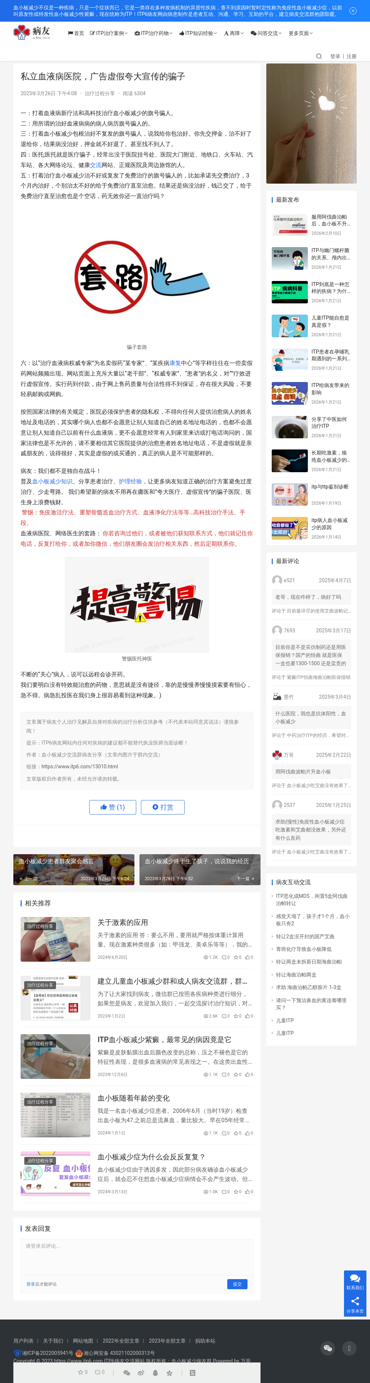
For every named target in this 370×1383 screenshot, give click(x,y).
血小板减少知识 (52, 481)
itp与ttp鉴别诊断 (330, 486)
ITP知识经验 (201, 33)
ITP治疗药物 (157, 33)
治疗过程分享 (100, 93)
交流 (96, 165)
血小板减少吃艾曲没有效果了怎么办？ (327, 785)
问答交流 (269, 33)
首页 (81, 33)
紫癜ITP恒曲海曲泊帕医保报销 (318, 677)
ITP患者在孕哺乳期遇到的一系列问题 (330, 359)
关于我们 (53, 1341)
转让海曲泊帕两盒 (296, 975)
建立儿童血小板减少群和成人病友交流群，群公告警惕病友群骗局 (173, 982)
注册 (352, 56)
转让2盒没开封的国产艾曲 (305, 936)
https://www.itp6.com (78, 1361)
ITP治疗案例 (112, 33)
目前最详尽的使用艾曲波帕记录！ (322, 611)
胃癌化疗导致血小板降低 (304, 949)
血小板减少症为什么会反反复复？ (152, 1161)
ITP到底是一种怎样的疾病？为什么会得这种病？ (330, 291)
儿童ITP (285, 1020)
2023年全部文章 (167, 1341)
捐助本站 (205, 1341)
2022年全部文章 (121, 1341)
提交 (237, 1288)
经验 (136, 481)
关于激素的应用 (123, 923)
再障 (237, 33)
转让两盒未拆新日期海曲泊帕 (309, 962)
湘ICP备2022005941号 (47, 1353)
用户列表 (23, 1341)
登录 (335, 56)
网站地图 (83, 1341)
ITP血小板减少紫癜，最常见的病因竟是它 (164, 1042)
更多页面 (304, 33)
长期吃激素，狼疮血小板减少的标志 (329, 460)
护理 (124, 481)
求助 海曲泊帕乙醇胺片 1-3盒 (308, 987)
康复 (175, 363)
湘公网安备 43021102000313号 (119, 1353)
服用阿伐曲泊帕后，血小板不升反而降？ (329, 224)
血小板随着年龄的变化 (134, 1101)
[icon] (327, 1348)
